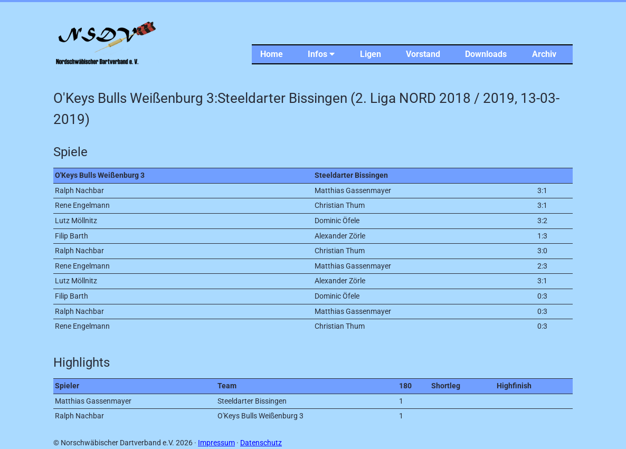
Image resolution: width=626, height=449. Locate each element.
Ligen (370, 54)
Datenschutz (261, 442)
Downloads (486, 54)
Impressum (216, 442)
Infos (321, 54)
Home (271, 54)
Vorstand (423, 54)
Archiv (544, 54)
